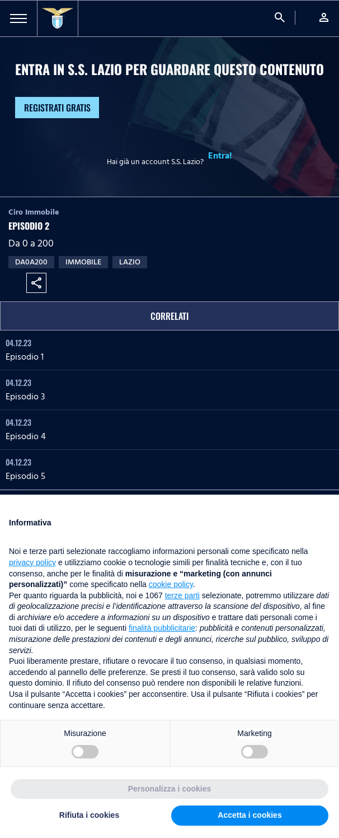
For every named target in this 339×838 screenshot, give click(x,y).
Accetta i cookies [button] (249, 815)
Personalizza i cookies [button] (169, 788)
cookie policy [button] (171, 584)
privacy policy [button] (32, 562)
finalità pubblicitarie (162, 627)
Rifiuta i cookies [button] (89, 815)
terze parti (182, 595)
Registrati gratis (57, 107)
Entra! (220, 155)
